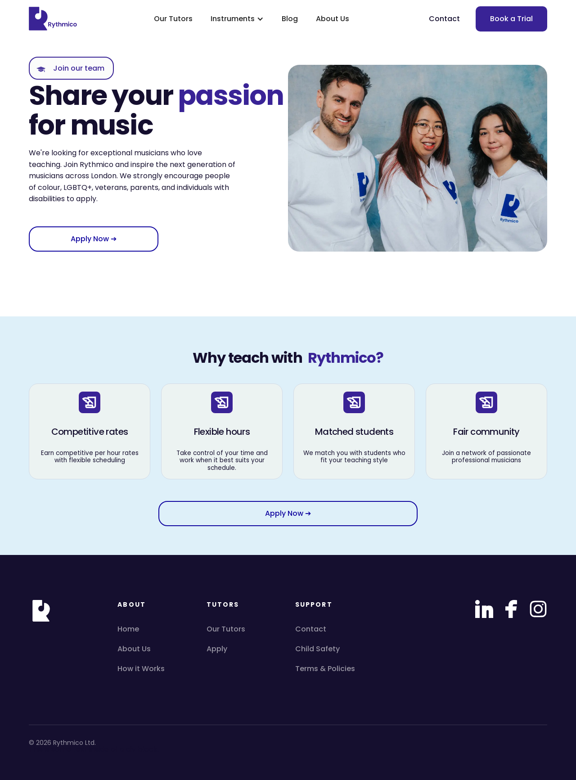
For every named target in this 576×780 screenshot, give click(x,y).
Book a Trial (511, 19)
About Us (332, 19)
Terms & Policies (325, 668)
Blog (290, 19)
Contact (444, 19)
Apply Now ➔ (94, 239)
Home (128, 629)
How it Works (141, 668)
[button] (237, 19)
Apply (217, 649)
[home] (56, 18)
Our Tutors (173, 19)
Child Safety (317, 649)
